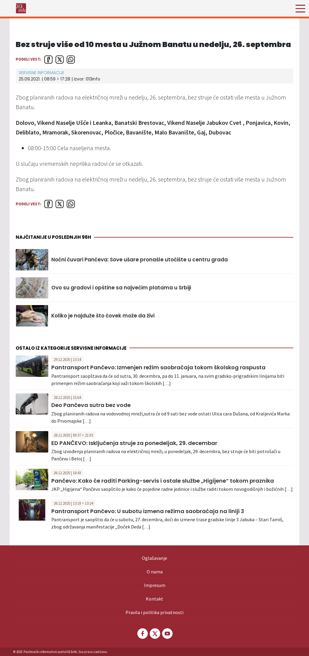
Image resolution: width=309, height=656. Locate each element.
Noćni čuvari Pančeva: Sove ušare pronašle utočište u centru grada (139, 260)
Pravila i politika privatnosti (154, 612)
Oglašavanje (154, 558)
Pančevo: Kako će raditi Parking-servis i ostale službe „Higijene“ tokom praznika (162, 480)
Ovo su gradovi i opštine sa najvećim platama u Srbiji (121, 288)
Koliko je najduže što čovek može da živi (102, 316)
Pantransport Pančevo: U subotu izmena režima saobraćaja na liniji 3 (147, 511)
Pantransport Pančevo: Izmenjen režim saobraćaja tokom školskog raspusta (158, 367)
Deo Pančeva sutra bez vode (91, 405)
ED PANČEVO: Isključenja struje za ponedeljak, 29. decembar (134, 443)
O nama (155, 572)
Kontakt (154, 599)
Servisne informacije (41, 73)
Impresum (154, 585)
